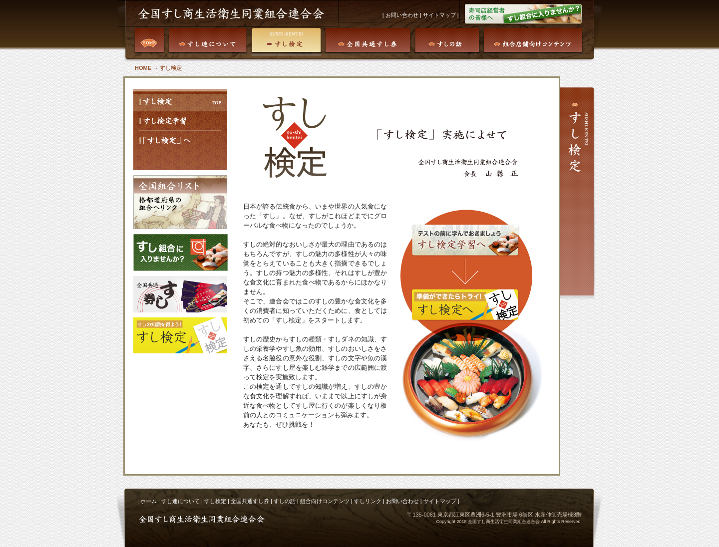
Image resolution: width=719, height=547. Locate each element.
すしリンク (367, 501)
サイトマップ (439, 15)
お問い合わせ (401, 15)
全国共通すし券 (250, 501)
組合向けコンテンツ (325, 501)
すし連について (180, 501)
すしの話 (285, 501)
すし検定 (215, 501)
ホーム (148, 501)
